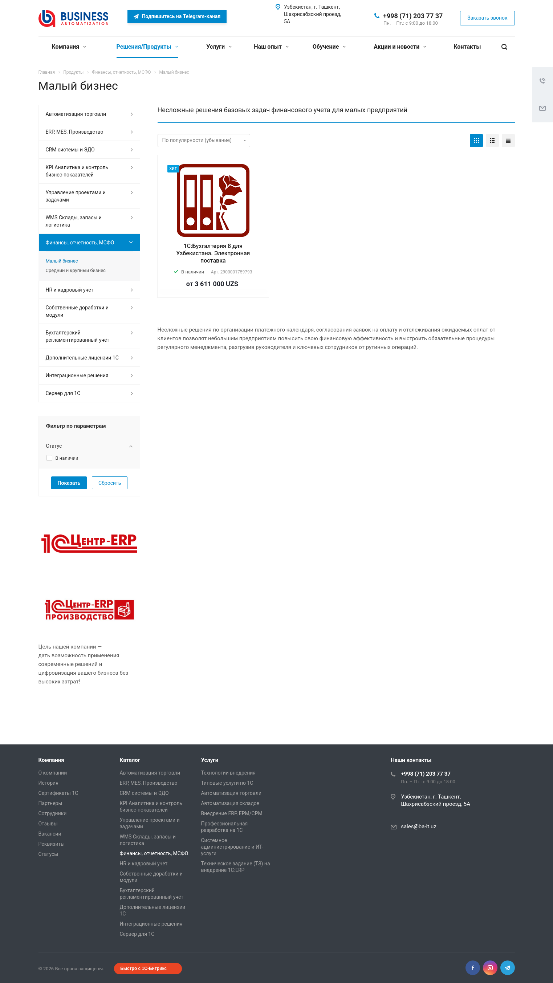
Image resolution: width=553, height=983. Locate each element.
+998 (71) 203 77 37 (413, 16)
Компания (69, 46)
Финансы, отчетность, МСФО (80, 242)
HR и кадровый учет (70, 290)
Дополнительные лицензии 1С (82, 358)
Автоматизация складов (230, 803)
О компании (52, 773)
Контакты (467, 46)
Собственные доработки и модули (77, 311)
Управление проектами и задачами (76, 196)
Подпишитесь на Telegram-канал (177, 16)
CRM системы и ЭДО (70, 150)
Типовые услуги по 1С (227, 783)
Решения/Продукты (147, 46)
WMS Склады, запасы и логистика (74, 221)
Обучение (329, 46)
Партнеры (50, 803)
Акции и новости (400, 46)
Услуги (219, 46)
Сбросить (109, 483)
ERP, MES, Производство (74, 132)
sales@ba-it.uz (418, 826)
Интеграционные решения (77, 375)
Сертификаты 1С (58, 793)
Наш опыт (271, 46)
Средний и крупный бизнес (76, 270)
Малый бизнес (62, 261)
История (48, 783)
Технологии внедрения (228, 773)
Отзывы (48, 823)
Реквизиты (51, 844)
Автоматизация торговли (76, 114)
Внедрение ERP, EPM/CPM (232, 813)
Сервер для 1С (63, 393)
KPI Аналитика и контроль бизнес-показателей (77, 171)
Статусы (48, 854)
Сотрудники (52, 813)
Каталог (130, 760)
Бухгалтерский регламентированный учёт (77, 336)
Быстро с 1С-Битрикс (143, 968)
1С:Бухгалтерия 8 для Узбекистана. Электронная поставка (213, 253)
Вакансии (49, 834)
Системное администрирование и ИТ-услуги (232, 846)
